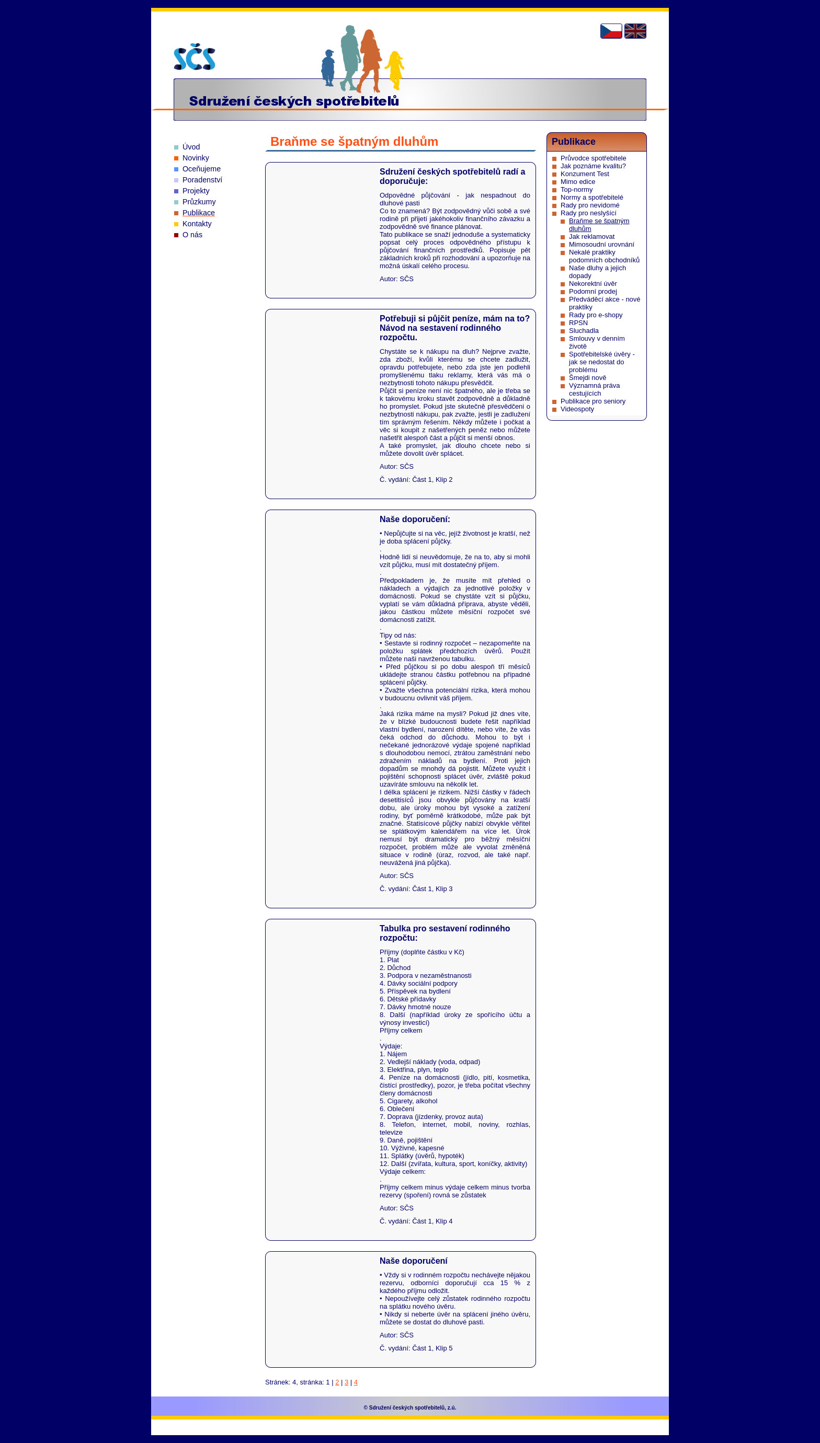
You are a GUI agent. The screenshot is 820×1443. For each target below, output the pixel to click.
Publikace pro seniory (593, 401)
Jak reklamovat (591, 236)
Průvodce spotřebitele (594, 158)
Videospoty (577, 409)
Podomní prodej (593, 291)
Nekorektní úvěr (593, 283)
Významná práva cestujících (594, 389)
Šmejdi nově (588, 378)
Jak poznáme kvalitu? (593, 166)
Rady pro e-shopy (596, 315)
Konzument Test (585, 174)
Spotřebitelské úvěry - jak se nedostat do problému (602, 362)
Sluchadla (584, 330)
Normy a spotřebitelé (592, 197)
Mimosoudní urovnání (601, 244)
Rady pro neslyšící (589, 213)
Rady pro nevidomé (590, 205)
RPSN (578, 323)
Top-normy (577, 189)
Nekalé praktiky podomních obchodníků (604, 256)
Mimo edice (578, 182)
